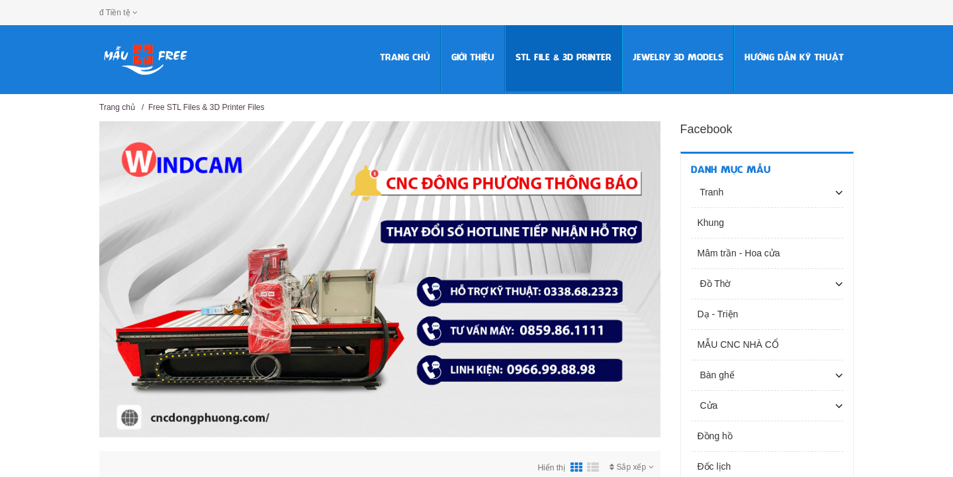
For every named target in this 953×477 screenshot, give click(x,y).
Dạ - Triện (718, 314)
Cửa (708, 405)
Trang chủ (405, 58)
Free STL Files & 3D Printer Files (206, 107)
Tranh (711, 192)
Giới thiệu (472, 58)
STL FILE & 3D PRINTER (564, 58)
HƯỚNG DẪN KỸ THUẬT (794, 58)
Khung (711, 222)
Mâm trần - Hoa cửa (739, 253)
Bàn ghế (716, 375)
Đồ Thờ (714, 283)
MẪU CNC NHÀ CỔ (738, 344)
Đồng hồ (715, 436)
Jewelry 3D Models (678, 58)
